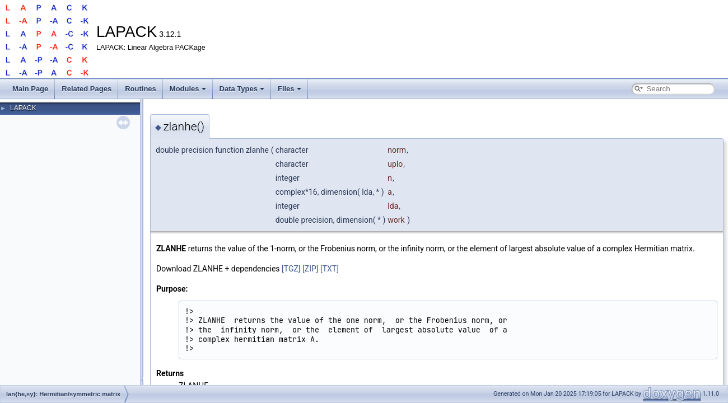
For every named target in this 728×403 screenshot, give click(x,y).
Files (289, 89)
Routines (140, 89)
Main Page (30, 89)
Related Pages (86, 89)
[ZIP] (310, 268)
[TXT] (329, 268)
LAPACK (23, 108)
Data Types (242, 89)
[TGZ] (291, 268)
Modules (188, 89)
